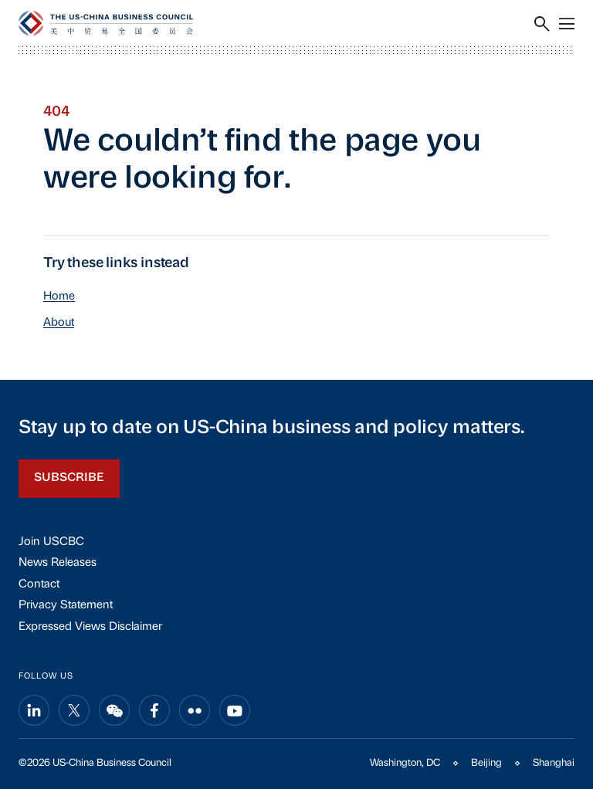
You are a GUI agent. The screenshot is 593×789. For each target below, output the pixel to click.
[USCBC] (106, 23)
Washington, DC (405, 763)
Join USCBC (51, 542)
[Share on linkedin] (34, 710)
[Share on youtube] (234, 710)
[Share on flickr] (194, 710)
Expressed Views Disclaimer (90, 627)
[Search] (542, 24)
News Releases (58, 563)
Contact (39, 585)
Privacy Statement (66, 605)
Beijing (486, 763)
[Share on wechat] (114, 710)
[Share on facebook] (154, 710)
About (58, 323)
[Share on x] (74, 710)
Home (59, 297)
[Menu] (566, 24)
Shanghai (553, 763)
